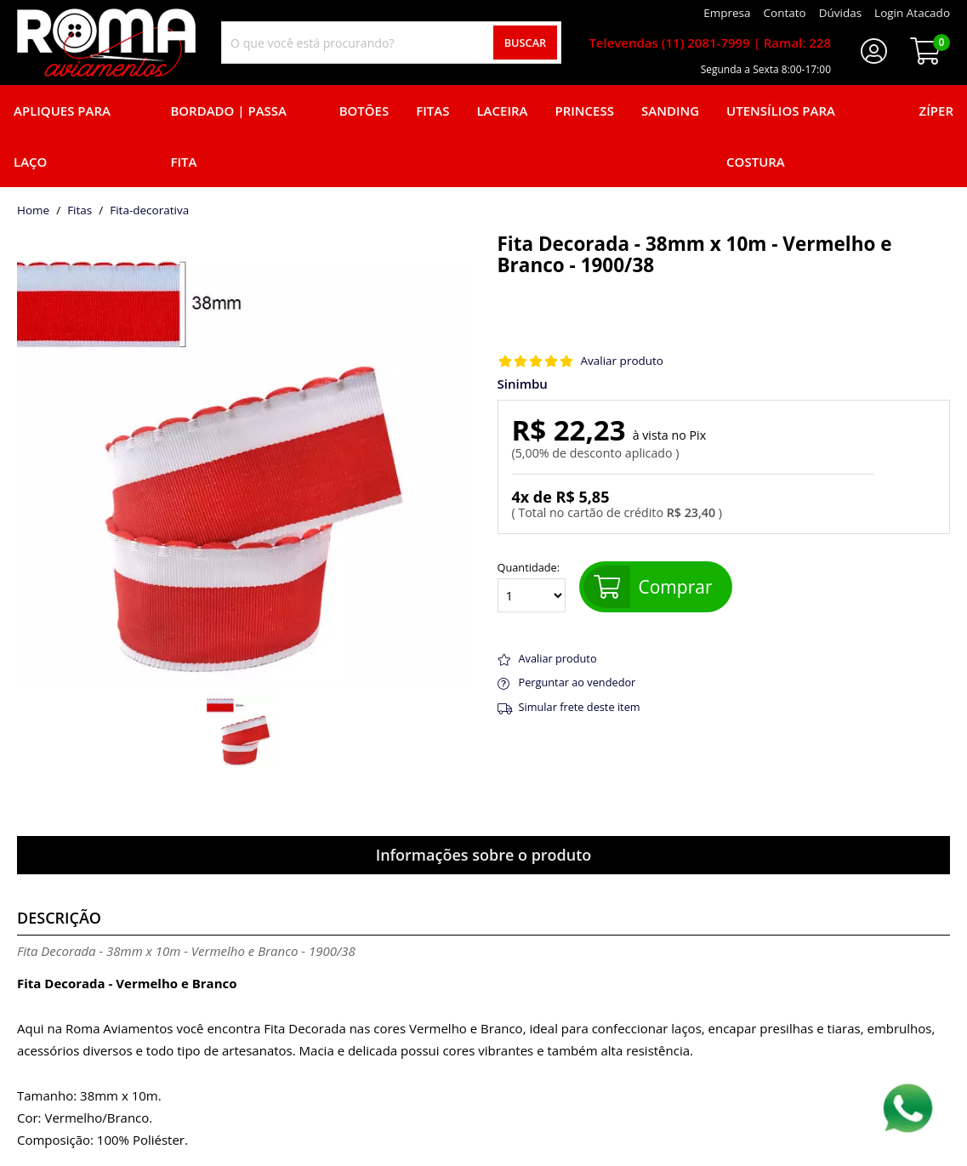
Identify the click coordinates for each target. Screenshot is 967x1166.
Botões (364, 110)
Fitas (432, 110)
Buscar (525, 42)
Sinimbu (523, 384)
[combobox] (391, 42)
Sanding (670, 110)
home (33, 211)
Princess (584, 110)
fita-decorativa (149, 211)
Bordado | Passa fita (228, 136)
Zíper (936, 110)
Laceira (501, 110)
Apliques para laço (62, 136)
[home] (106, 43)
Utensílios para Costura (780, 136)
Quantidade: (532, 586)
